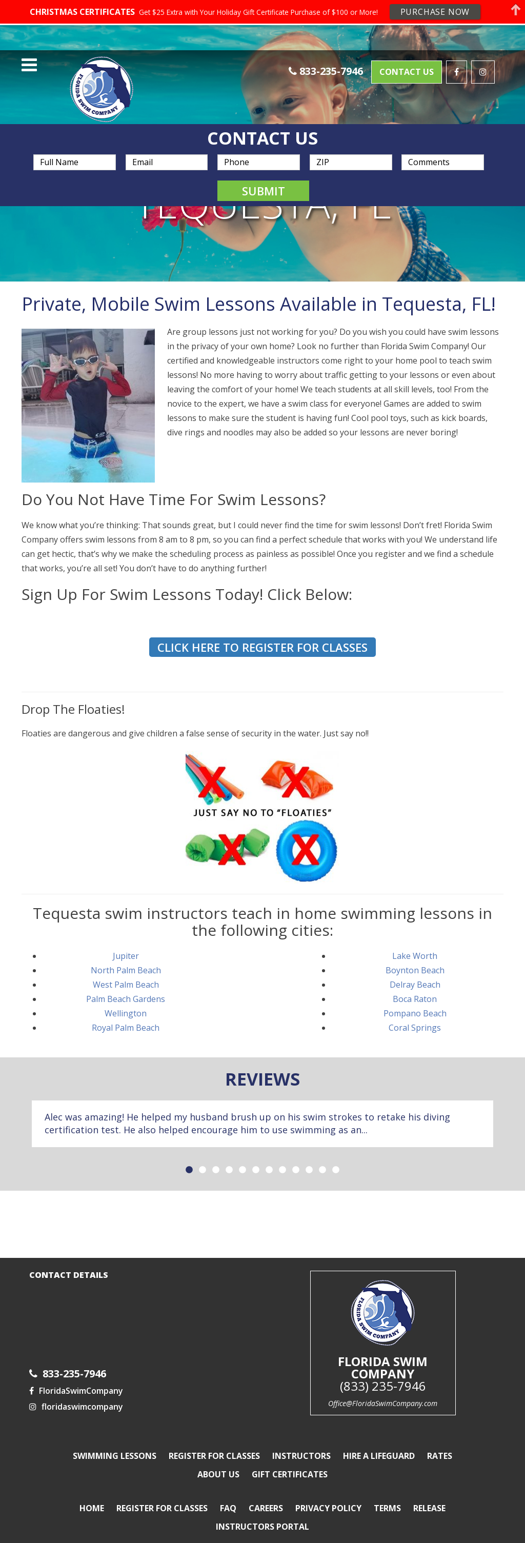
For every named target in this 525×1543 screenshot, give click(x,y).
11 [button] (322, 1158)
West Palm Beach (126, 971)
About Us (218, 1462)
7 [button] (269, 1158)
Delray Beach (415, 971)
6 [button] (256, 1158)
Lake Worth (414, 943)
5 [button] (242, 1158)
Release (429, 1495)
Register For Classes (214, 1443)
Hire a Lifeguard (379, 1443)
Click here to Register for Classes (262, 634)
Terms (387, 1495)
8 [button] (282, 1158)
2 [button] (202, 1158)
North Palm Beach (126, 957)
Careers (266, 1495)
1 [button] (189, 1158)
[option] (262, 1111)
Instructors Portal (262, 1514)
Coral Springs (415, 1014)
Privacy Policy (328, 1495)
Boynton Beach (415, 957)
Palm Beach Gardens (125, 986)
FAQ (228, 1495)
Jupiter (126, 943)
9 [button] (296, 1158)
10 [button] (309, 1158)
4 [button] (229, 1158)
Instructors (301, 1443)
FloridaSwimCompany (76, 1378)
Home (91, 1495)
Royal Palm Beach (125, 1014)
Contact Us (406, 57)
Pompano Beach (415, 1000)
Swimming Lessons (114, 1443)
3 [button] (216, 1158)
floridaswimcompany (76, 1394)
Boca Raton (415, 986)
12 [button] (336, 1158)
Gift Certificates (290, 1462)
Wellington (126, 1000)
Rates (439, 1443)
